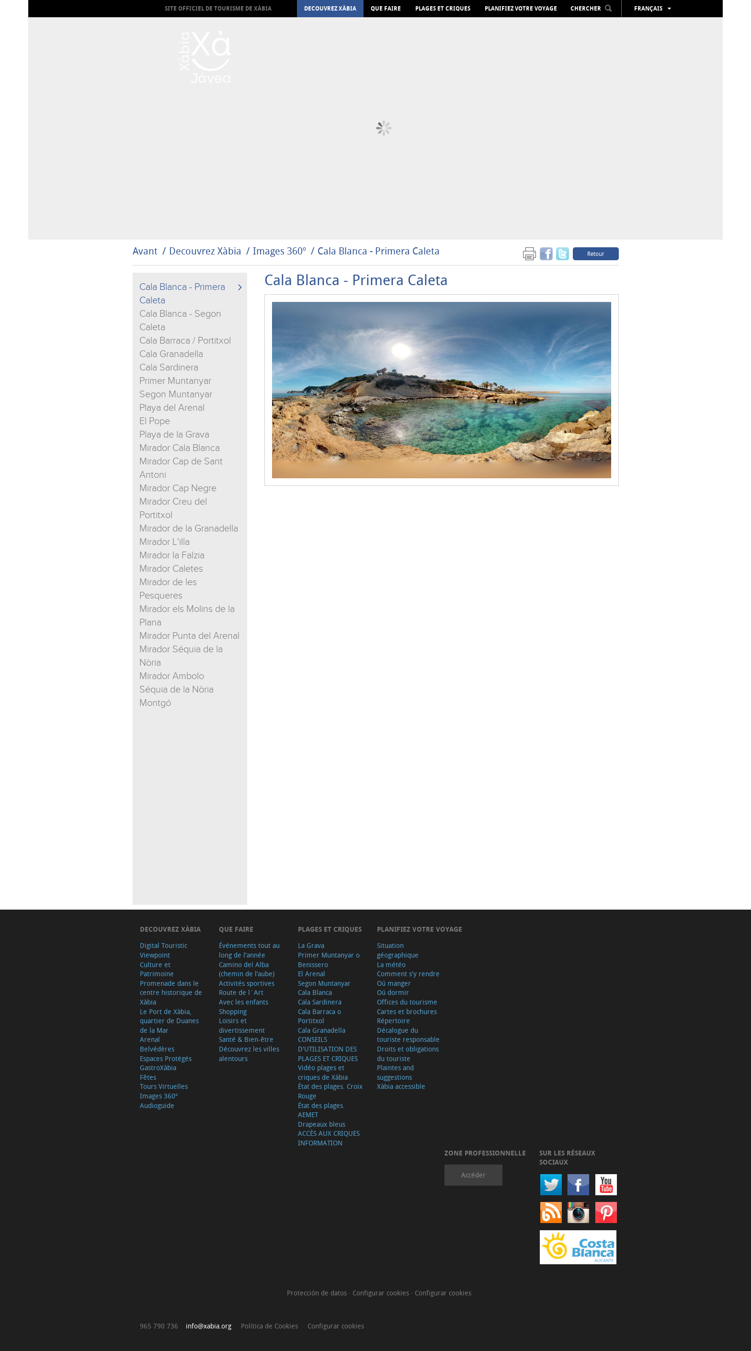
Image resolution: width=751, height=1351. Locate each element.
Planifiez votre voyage (521, 9)
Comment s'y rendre (408, 973)
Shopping (233, 1011)
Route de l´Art (241, 992)
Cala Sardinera (168, 367)
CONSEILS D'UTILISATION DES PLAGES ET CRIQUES (328, 1048)
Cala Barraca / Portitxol (185, 340)
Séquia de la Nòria (176, 689)
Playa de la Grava (174, 434)
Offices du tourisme (407, 1001)
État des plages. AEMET (321, 1110)
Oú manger (394, 983)
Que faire (386, 9)
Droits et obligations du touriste (408, 1053)
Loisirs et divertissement (242, 1025)
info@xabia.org (208, 1325)
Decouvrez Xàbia (330, 9)
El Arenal (311, 973)
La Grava (311, 945)
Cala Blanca (315, 992)
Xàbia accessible (401, 1086)
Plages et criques (442, 9)
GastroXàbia (158, 1067)
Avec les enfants (243, 1001)
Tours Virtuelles (164, 1086)
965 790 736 (159, 1325)
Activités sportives (246, 983)
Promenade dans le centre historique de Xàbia (171, 992)
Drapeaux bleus (321, 1124)
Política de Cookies (269, 1325)
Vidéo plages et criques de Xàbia (323, 1072)
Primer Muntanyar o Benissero (329, 959)
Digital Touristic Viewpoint (163, 950)
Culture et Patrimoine (157, 969)
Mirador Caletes (171, 569)
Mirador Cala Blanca (179, 448)
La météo (391, 964)
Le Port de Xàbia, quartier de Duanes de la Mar (169, 1021)
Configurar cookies (382, 1292)
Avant (145, 250)
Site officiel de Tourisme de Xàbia (218, 8)
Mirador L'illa (164, 542)
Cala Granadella (171, 354)
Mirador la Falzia (172, 555)
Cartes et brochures (407, 1011)
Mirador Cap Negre (177, 488)
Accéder (473, 1174)
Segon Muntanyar (175, 394)
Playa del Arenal (172, 408)
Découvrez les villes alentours (249, 1053)
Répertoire (393, 1020)
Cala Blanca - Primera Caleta (379, 250)
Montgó (155, 703)
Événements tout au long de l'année (249, 950)
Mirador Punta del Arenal (189, 636)
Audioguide (157, 1105)
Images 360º (279, 250)
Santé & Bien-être (246, 1039)
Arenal (150, 1039)
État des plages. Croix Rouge (330, 1091)
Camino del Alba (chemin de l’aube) (246, 969)
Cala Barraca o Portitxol (319, 1016)
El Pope (154, 421)
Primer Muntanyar (175, 381)
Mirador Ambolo (171, 676)
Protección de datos (318, 1292)
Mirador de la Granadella (188, 528)
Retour (595, 253)
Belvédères (157, 1048)
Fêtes (148, 1077)
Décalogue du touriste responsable (408, 1035)
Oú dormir (393, 992)
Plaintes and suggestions (395, 1072)
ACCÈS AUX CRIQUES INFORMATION (329, 1138)
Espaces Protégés (166, 1058)
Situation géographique (398, 950)
